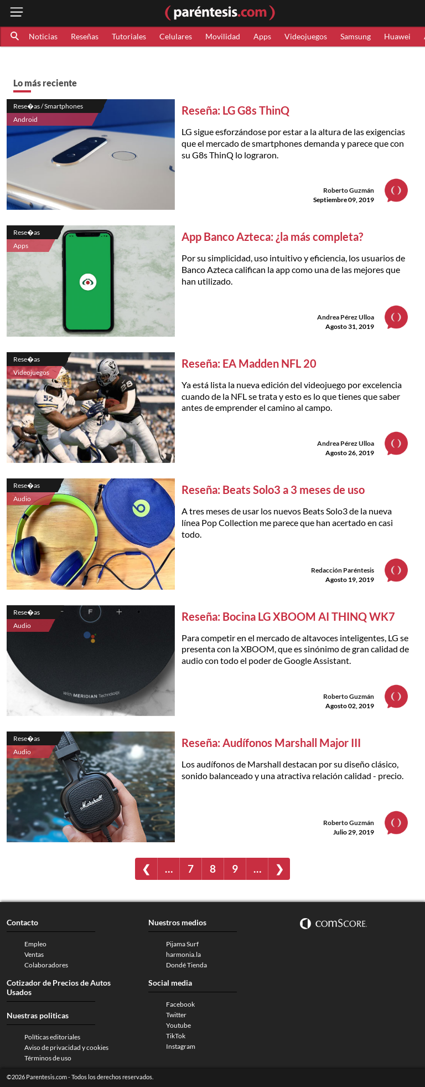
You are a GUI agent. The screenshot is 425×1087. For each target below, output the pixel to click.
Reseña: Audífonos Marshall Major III (271, 742)
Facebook (180, 1004)
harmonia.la (183, 954)
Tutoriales (129, 36)
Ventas (34, 954)
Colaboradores (46, 965)
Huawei (397, 36)
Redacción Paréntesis (342, 570)
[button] (15, 36)
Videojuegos (305, 36)
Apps (262, 36)
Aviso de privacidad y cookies (66, 1047)
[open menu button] (16, 13)
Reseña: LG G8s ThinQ (235, 110)
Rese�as (26, 232)
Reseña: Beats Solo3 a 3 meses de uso (273, 489)
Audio (22, 498)
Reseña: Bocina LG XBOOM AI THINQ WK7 (288, 616)
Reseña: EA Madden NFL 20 (249, 363)
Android (25, 119)
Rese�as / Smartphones (48, 106)
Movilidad (222, 36)
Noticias (43, 36)
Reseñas (85, 36)
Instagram (180, 1046)
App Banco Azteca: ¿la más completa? (272, 236)
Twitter (176, 1015)
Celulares (175, 36)
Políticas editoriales (52, 1037)
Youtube (178, 1025)
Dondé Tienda (186, 965)
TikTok (175, 1036)
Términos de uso (47, 1058)
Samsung (355, 36)
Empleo (35, 944)
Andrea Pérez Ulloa (345, 317)
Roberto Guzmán (348, 190)
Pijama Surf (182, 944)
